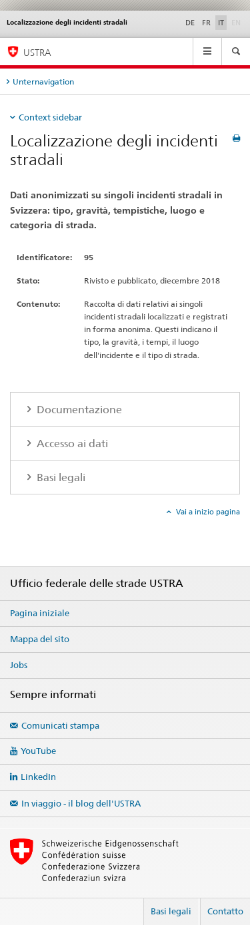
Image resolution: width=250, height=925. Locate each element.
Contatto (225, 911)
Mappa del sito (39, 639)
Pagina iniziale (39, 613)
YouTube (38, 750)
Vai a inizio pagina (207, 511)
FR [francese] (206, 22)
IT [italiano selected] (221, 22)
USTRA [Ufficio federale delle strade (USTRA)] (37, 52)
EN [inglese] (237, 22)
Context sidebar (50, 117)
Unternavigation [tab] (43, 82)
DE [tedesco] (190, 22)
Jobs (18, 664)
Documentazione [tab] (78, 409)
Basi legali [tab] (59, 477)
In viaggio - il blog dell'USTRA (81, 803)
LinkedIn (38, 776)
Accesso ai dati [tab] (71, 443)
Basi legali (171, 911)
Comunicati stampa (60, 725)
